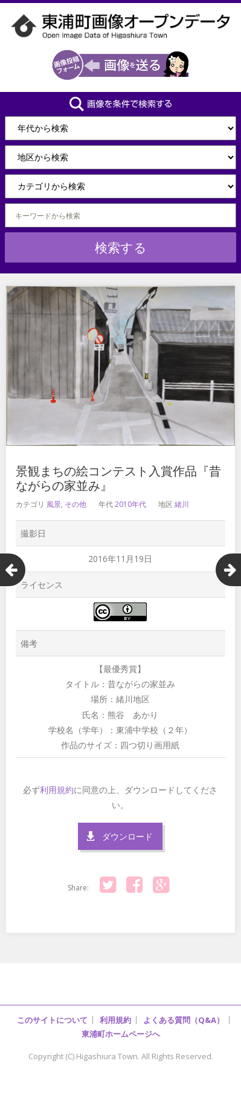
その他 (75, 504)
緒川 (182, 504)
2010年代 (130, 504)
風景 (54, 504)
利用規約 (57, 789)
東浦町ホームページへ (121, 1033)
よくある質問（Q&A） (183, 1019)
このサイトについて (52, 1019)
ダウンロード (127, 836)
